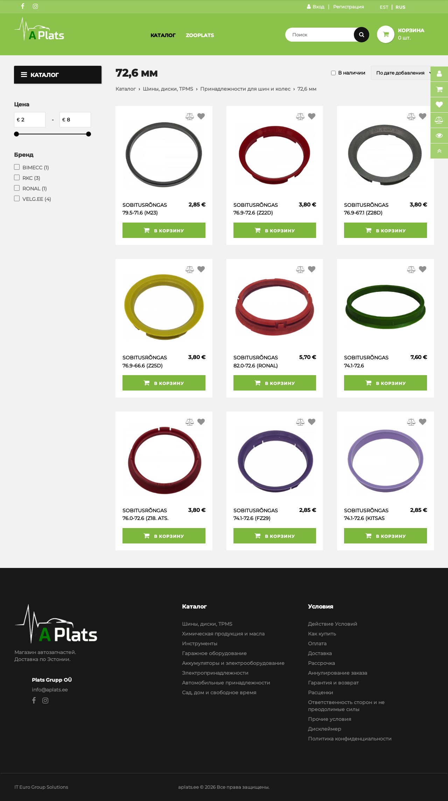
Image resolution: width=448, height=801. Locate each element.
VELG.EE (36, 199)
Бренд (23, 155)
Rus (401, 7)
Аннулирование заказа (337, 673)
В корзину (164, 230)
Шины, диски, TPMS (168, 89)
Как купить (322, 634)
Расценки (320, 692)
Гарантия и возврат (333, 683)
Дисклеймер (324, 729)
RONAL (34, 188)
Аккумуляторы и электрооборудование (233, 663)
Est (384, 7)
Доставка (320, 653)
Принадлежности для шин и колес (245, 89)
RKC (31, 178)
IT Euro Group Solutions (41, 787)
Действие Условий (332, 624)
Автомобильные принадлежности (226, 683)
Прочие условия (329, 719)
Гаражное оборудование (214, 653)
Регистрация (348, 6)
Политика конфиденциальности (350, 739)
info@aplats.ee (50, 690)
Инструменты (199, 643)
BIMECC (35, 167)
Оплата (317, 643)
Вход (315, 6)
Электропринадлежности (215, 673)
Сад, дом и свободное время (219, 692)
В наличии (351, 73)
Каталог (162, 35)
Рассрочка (321, 663)
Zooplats (200, 35)
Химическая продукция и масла (223, 634)
